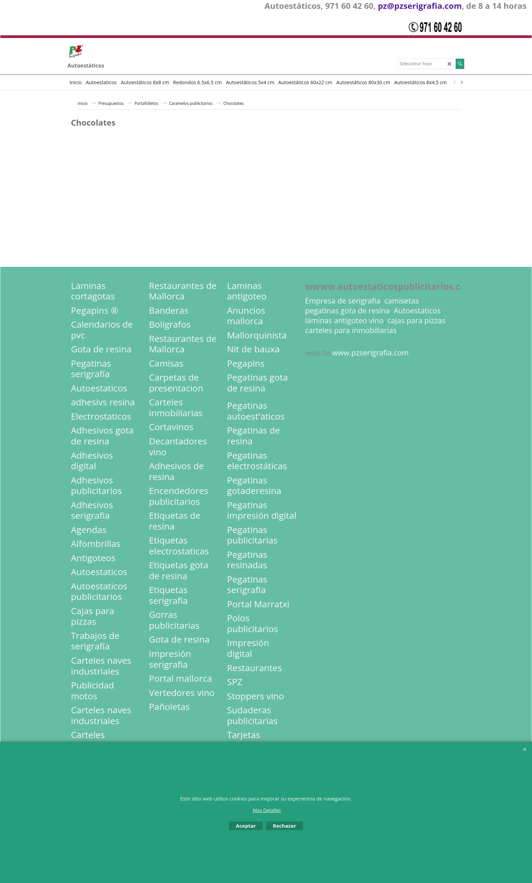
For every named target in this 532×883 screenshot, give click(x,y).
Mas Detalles (267, 810)
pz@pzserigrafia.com (420, 5)
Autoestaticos (417, 310)
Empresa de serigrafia (342, 301)
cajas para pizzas (416, 320)
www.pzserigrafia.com (370, 352)
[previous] (455, 82)
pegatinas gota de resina (347, 310)
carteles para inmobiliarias (351, 330)
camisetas (401, 301)
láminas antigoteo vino (344, 320)
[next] (461, 82)
